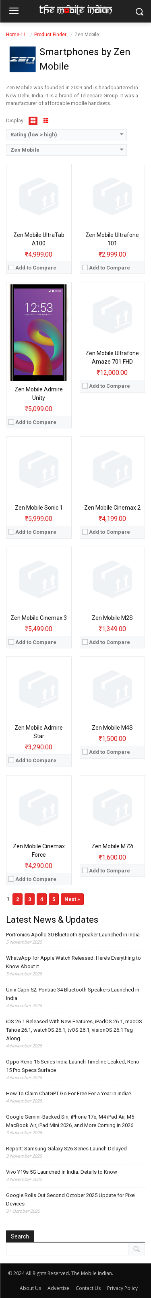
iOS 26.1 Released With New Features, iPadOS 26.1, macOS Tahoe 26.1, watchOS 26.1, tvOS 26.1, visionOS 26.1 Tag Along (74, 1029)
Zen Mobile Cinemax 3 (38, 618)
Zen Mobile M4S (112, 727)
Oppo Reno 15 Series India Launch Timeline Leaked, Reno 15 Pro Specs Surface (72, 1066)
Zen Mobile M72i (112, 846)
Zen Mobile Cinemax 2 (112, 507)
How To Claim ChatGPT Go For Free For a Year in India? (69, 1093)
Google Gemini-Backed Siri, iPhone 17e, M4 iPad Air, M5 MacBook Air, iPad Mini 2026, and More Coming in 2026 (70, 1121)
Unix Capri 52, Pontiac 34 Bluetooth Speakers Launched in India (72, 994)
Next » (72, 899)
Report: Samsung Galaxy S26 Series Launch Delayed (66, 1149)
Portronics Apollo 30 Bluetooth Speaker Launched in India (73, 935)
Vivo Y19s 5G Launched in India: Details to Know (61, 1172)
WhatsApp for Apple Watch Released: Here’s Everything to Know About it (73, 962)
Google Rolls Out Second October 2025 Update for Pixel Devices (71, 1199)
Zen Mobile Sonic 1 (39, 507)
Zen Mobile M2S (112, 618)
